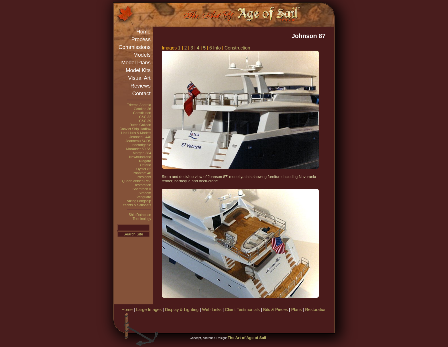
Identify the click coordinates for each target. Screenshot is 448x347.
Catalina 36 (142, 109)
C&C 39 (145, 121)
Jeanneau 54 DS (138, 141)
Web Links (211, 309)
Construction (237, 47)
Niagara (145, 161)
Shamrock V (142, 189)
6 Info (215, 47)
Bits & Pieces (275, 309)
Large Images (149, 309)
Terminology (142, 219)
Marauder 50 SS (138, 149)
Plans (296, 309)
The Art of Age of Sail (247, 338)
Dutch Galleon (140, 125)
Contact (141, 93)
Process (141, 39)
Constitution (142, 113)
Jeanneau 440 (140, 137)
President (144, 177)
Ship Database (140, 215)
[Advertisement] (266, 321)
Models (142, 55)
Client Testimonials (242, 309)
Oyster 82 (143, 169)
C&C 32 (145, 117)
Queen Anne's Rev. (136, 181)
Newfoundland (140, 157)
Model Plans (136, 63)
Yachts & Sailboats (137, 205)
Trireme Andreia (139, 105)
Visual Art (139, 78)
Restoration (142, 185)
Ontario (145, 165)
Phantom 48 (142, 173)
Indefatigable (141, 145)
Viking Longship (139, 201)
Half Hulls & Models (136, 133)
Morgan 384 (142, 153)
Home (143, 32)
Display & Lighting (182, 309)
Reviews (141, 86)
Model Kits (138, 70)
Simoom (145, 193)
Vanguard (144, 197)
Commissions (135, 47)
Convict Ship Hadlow (135, 129)
